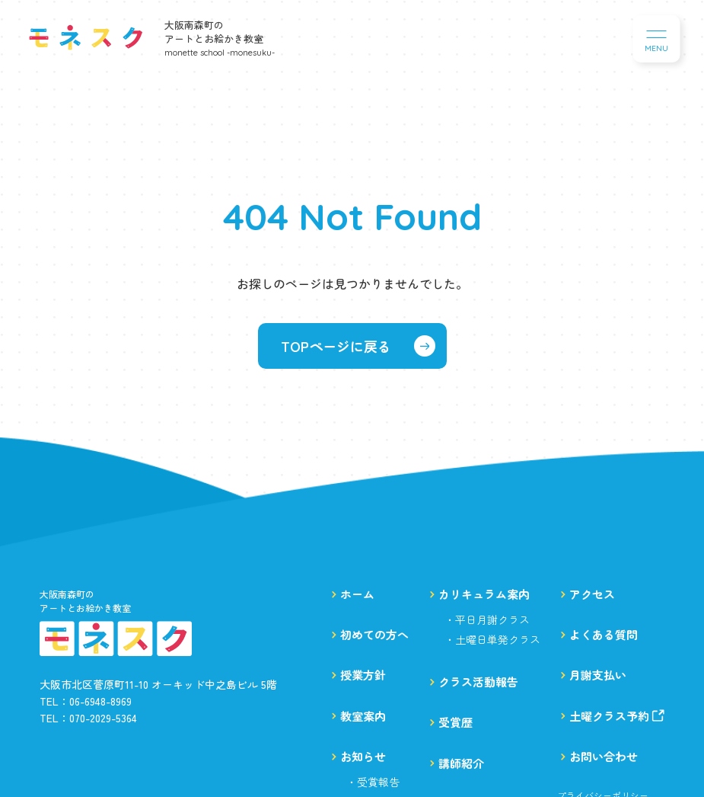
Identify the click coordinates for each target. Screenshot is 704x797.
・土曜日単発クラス (492, 639)
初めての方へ (374, 634)
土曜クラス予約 (616, 715)
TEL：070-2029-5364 (88, 717)
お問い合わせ (603, 756)
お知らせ (363, 756)
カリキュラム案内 (484, 593)
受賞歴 (455, 721)
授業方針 (363, 674)
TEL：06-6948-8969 (86, 701)
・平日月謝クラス (487, 619)
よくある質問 (603, 634)
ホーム (357, 593)
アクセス (592, 593)
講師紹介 (461, 763)
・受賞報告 (373, 781)
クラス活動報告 (478, 681)
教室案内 (363, 715)
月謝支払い (597, 674)
